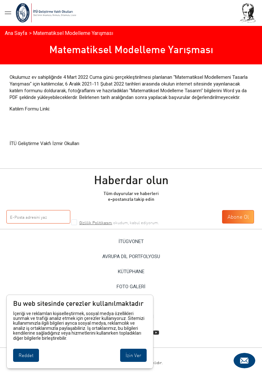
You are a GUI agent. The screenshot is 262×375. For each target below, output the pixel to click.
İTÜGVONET (131, 241)
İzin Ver (133, 355)
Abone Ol (238, 216)
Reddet (26, 355)
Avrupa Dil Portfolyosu (131, 256)
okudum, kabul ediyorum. (119, 222)
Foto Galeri (131, 286)
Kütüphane (131, 271)
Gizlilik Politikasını (95, 222)
